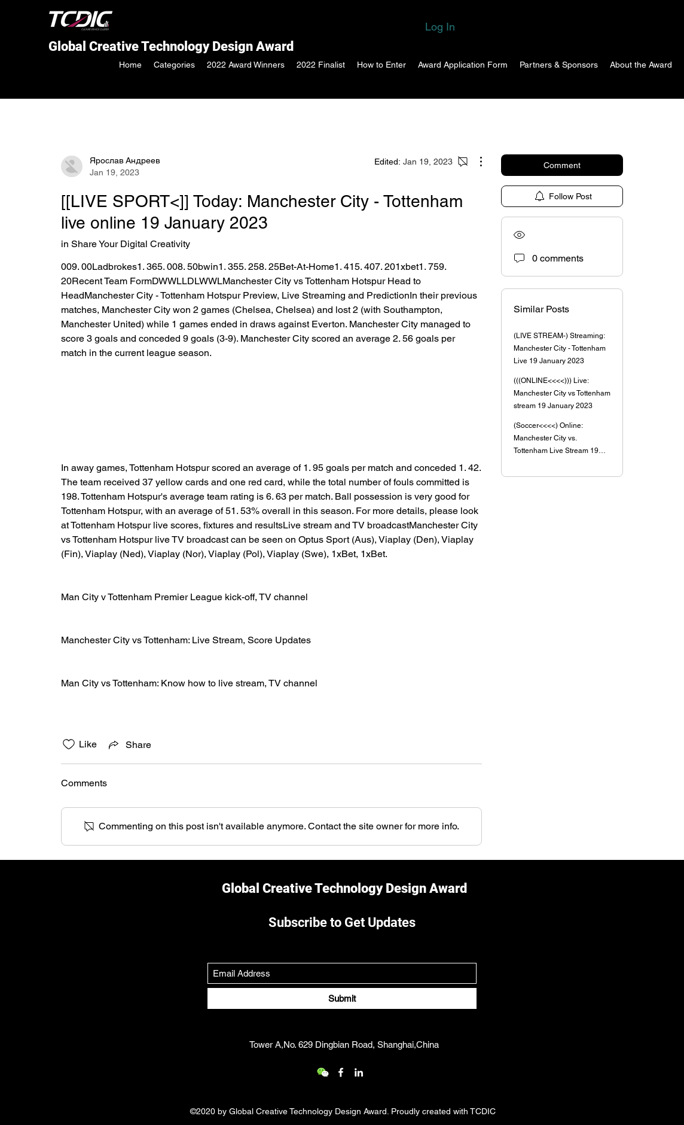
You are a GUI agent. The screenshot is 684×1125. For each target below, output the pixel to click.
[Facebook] (341, 1072)
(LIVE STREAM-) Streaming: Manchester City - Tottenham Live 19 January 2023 (560, 348)
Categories (84, 116)
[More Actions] (475, 161)
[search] (562, 116)
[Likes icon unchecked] (69, 744)
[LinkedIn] (359, 1072)
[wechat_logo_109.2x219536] (323, 1072)
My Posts (192, 116)
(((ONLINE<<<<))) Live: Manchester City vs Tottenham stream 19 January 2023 (562, 393)
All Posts (140, 116)
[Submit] (342, 998)
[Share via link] (128, 744)
